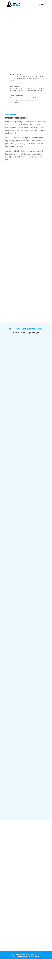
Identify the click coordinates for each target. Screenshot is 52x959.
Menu (42, 4)
